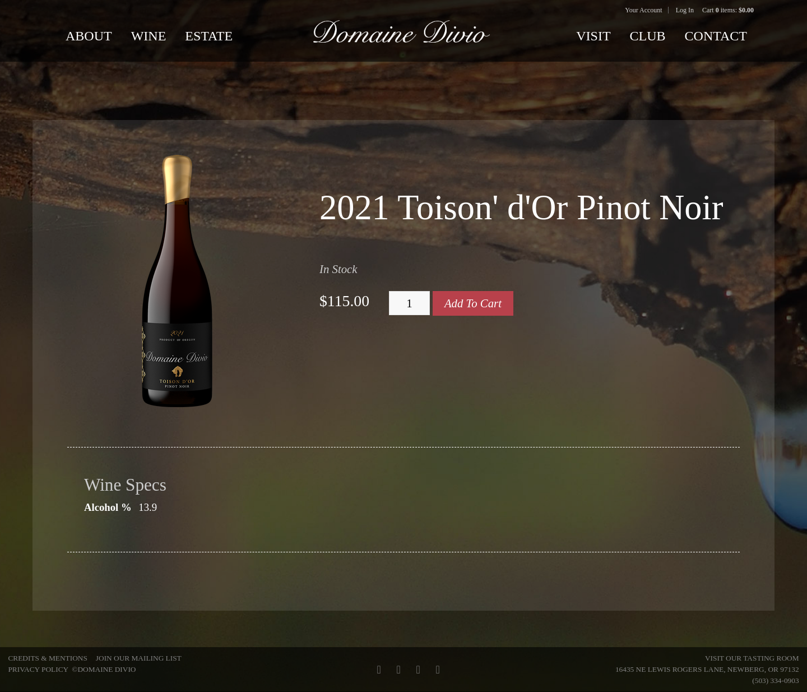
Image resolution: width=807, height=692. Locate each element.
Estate (209, 36)
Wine (148, 36)
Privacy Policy (38, 669)
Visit (593, 36)
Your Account (643, 10)
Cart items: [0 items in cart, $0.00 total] (728, 10)
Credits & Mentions (47, 658)
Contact (716, 36)
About (89, 36)
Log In (685, 10)
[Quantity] (409, 303)
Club (648, 36)
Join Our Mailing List (139, 658)
